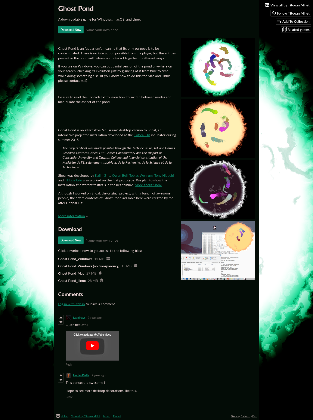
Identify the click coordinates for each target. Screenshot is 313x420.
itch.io (64, 416)
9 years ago (95, 317)
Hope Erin (74, 180)
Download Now (71, 29)
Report (106, 416)
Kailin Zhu (102, 175)
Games (235, 416)
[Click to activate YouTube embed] (92, 346)
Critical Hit (142, 135)
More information (73, 216)
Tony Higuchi (164, 175)
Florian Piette (81, 375)
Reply (69, 364)
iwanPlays (79, 317)
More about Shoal (148, 185)
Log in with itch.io (71, 304)
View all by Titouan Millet (85, 416)
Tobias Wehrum (141, 175)
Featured (245, 416)
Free (254, 416)
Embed (117, 416)
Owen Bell (120, 175)
